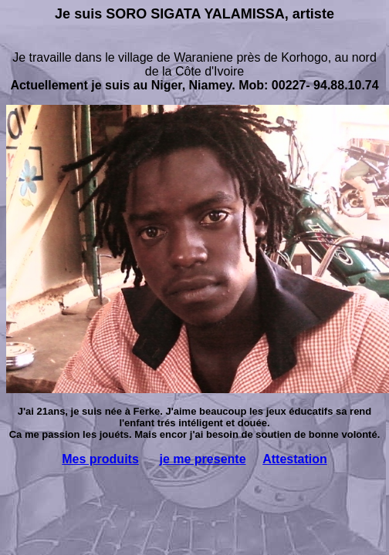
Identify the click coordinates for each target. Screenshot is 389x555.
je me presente (202, 459)
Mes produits (100, 459)
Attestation (294, 459)
